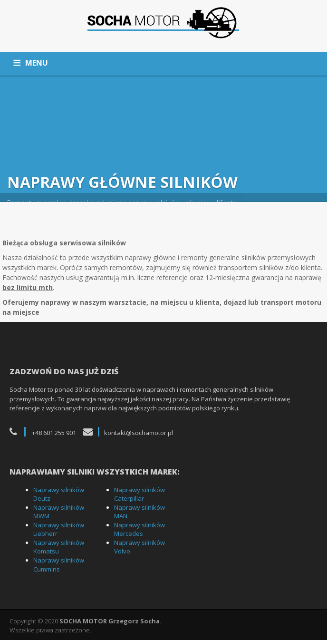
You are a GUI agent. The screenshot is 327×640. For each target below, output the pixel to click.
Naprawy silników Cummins (58, 564)
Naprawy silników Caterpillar (139, 494)
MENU (36, 63)
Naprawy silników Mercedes (139, 529)
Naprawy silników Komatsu (58, 547)
